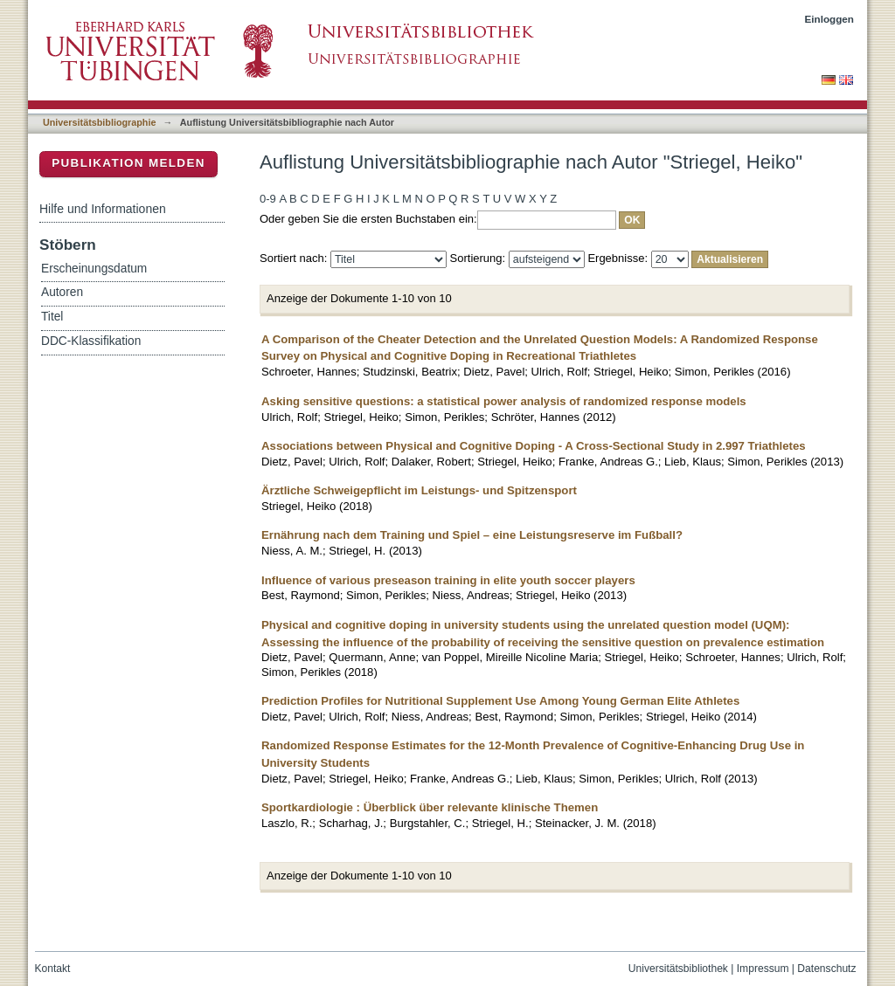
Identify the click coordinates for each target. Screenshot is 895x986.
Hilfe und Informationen (102, 209)
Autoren (62, 292)
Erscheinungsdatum (94, 268)
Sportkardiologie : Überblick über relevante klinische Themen (429, 807)
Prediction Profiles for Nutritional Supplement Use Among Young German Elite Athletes (500, 700)
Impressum (763, 968)
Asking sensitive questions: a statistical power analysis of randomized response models (503, 401)
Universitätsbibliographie (99, 122)
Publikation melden (128, 162)
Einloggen (830, 18)
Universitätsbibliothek (678, 968)
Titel (52, 316)
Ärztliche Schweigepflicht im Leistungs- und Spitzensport (419, 490)
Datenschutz (826, 968)
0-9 (268, 198)
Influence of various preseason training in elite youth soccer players (448, 580)
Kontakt (53, 968)
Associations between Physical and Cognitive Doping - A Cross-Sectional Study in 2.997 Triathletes (533, 445)
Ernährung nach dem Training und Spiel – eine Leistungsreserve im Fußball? (472, 534)
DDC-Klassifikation (91, 341)
